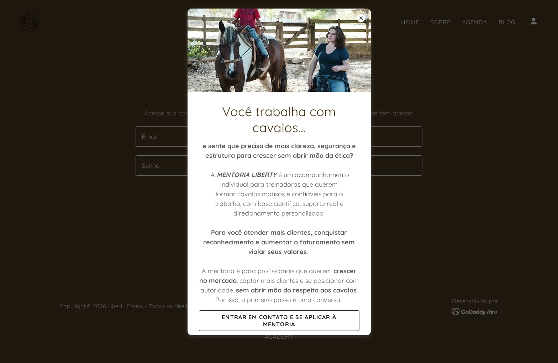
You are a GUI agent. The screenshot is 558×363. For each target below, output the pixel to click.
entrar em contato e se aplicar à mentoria (279, 320)
